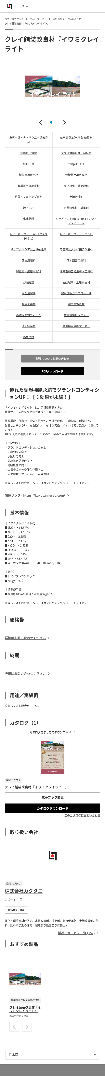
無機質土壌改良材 (76, 175)
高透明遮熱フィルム (28, 315)
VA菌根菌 (28, 282)
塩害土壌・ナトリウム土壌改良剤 (28, 139)
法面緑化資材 (28, 153)
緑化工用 (28, 164)
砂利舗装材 (28, 326)
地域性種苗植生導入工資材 (76, 271)
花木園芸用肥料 (76, 260)
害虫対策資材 (76, 304)
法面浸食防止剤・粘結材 (76, 153)
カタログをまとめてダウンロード (53, 732)
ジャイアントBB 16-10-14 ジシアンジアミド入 (76, 221)
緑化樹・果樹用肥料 (28, 271)
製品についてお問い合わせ (52, 359)
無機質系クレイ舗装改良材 (76, 249)
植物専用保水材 (28, 175)
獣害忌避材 (28, 304)
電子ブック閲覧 (53, 797)
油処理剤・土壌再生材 (76, 282)
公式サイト (13, 900)
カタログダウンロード (52, 808)
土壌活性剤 (76, 197)
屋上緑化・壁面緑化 (76, 186)
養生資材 (28, 337)
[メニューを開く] (98, 6)
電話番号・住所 (16, 910)
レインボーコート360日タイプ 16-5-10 (28, 236)
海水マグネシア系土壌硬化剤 (28, 249)
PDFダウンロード (52, 371)
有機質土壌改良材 (29, 186)
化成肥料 (28, 219)
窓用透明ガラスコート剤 (76, 293)
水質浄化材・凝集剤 (76, 208)
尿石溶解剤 (28, 293)
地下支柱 (28, 208)
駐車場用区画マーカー (76, 326)
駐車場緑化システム (76, 315)
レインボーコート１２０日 (76, 234)
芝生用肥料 (28, 260)
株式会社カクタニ (24, 890)
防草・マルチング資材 (28, 197)
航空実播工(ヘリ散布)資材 (76, 137)
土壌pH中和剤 (76, 164)
